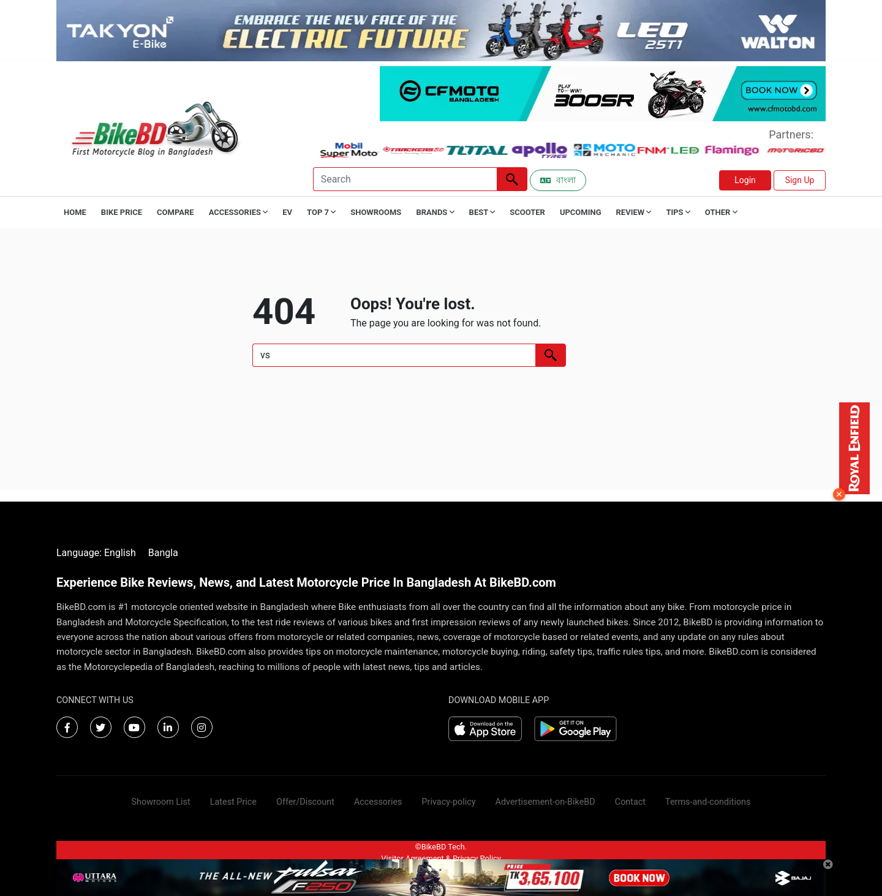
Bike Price (121, 212)
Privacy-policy (448, 802)
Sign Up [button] (800, 180)
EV (287, 212)
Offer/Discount (305, 802)
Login (745, 180)
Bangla (163, 553)
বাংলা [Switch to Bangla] (558, 180)
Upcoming (580, 212)
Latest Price (233, 802)
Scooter (527, 212)
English (120, 553)
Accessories (378, 802)
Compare (175, 212)
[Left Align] (512, 179)
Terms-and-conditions (707, 802)
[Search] (405, 179)
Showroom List (161, 802)
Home (75, 212)
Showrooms (375, 212)
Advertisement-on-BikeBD (545, 802)
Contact (630, 802)
